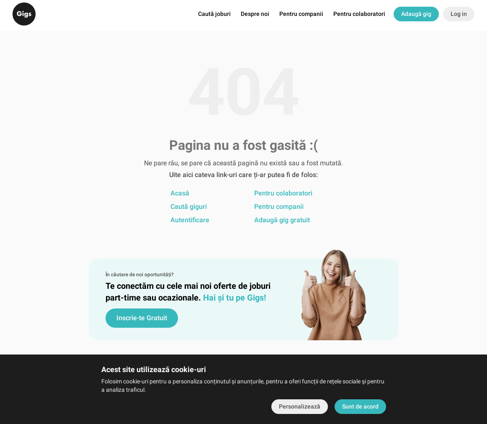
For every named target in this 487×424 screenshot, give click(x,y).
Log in (459, 14)
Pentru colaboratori (359, 15)
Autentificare (189, 220)
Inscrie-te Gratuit (141, 318)
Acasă (179, 193)
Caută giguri (188, 207)
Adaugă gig (416, 14)
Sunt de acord (360, 406)
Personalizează (299, 406)
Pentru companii (301, 15)
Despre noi (255, 15)
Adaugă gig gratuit (282, 220)
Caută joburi (214, 15)
